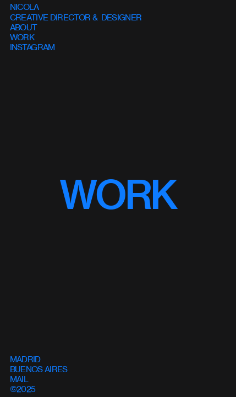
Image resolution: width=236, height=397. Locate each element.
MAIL (19, 379)
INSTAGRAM (32, 47)
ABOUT (23, 27)
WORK (118, 195)
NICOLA (24, 7)
